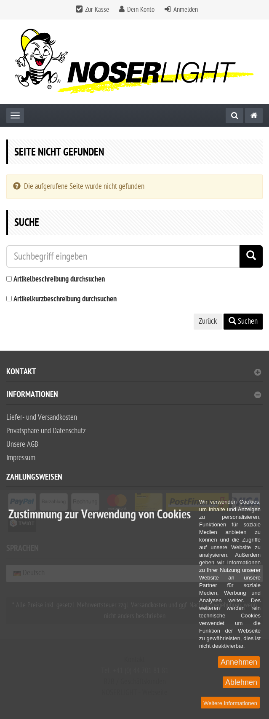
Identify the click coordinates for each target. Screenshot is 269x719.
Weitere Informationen (230, 703)
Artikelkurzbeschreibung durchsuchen (65, 299)
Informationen (133, 395)
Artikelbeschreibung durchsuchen (59, 279)
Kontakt (133, 372)
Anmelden (185, 9)
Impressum (20, 457)
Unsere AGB (22, 444)
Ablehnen (241, 682)
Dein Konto (140, 9)
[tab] (134, 375)
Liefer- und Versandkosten (41, 417)
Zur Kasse (97, 9)
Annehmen (239, 662)
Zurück (208, 321)
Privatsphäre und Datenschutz (46, 431)
